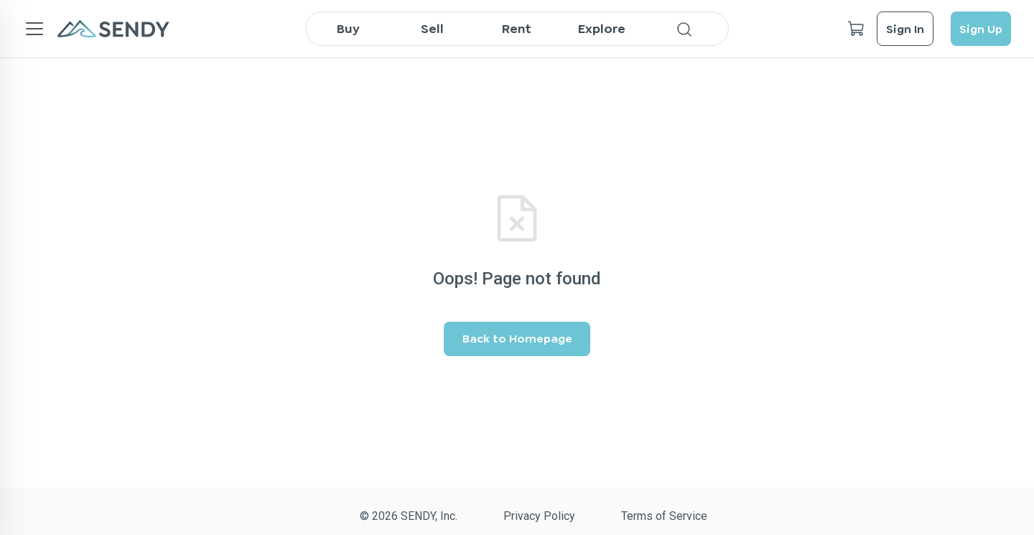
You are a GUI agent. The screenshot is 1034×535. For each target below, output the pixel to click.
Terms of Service (664, 516)
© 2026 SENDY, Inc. (408, 516)
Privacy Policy (539, 516)
